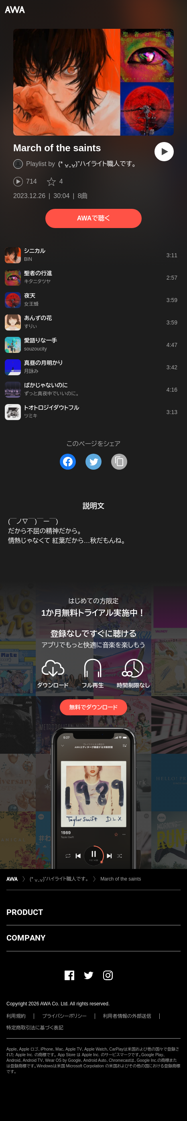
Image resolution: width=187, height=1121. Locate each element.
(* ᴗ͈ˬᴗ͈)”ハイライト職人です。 (97, 163)
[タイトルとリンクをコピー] (119, 462)
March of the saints (120, 879)
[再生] (164, 151)
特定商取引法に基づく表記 (34, 1028)
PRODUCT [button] (24, 912)
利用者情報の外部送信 (127, 1016)
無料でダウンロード (93, 707)
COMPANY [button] (25, 938)
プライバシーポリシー (64, 1016)
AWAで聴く (93, 218)
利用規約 (16, 1016)
